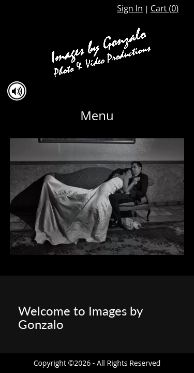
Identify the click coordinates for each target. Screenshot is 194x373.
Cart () (164, 8)
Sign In (130, 8)
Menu (97, 115)
